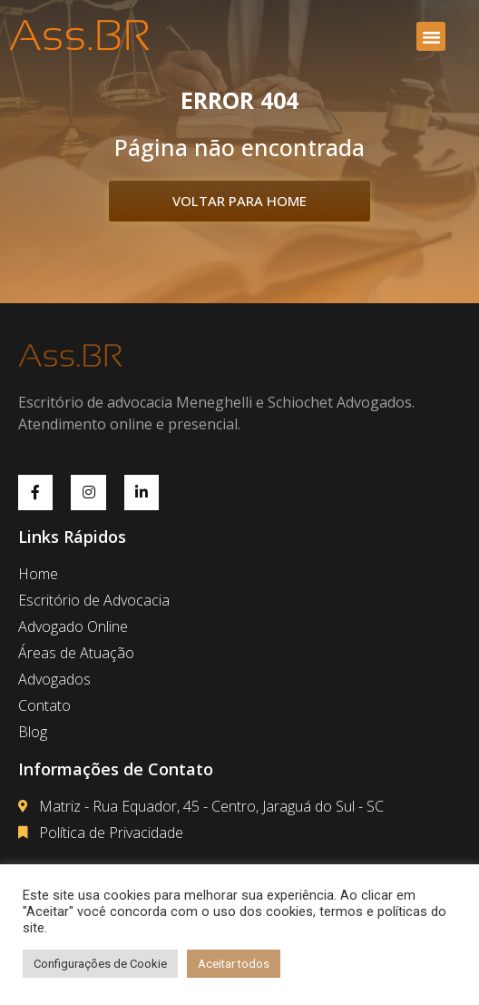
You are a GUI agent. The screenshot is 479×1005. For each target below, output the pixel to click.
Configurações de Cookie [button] (100, 964)
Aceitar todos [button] (233, 964)
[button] (430, 36)
